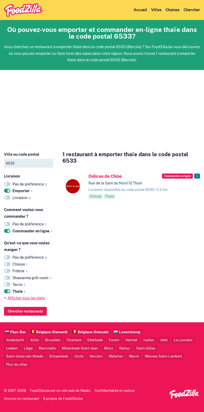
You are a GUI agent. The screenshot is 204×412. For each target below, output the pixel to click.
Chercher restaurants (25, 311)
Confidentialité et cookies (115, 391)
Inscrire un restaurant (21, 399)
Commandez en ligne (177, 176)
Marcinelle (47, 348)
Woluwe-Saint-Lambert (163, 356)
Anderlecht (15, 340)
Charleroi (74, 340)
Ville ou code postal (21, 154)
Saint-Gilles (145, 348)
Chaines (172, 10)
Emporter (22, 191)
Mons (108, 348)
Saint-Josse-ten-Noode (24, 356)
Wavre (134, 356)
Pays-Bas (18, 332)
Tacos (18, 284)
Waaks (85, 391)
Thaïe (18, 291)
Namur (124, 348)
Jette (164, 340)
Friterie (19, 271)
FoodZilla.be (40, 391)
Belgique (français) (93, 332)
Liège (28, 348)
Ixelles (148, 340)
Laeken (12, 348)
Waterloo (116, 356)
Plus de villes (16, 364)
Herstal (131, 340)
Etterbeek (95, 340)
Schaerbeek (58, 356)
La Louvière (183, 340)
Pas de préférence (29, 184)
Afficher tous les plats (26, 298)
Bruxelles (53, 340)
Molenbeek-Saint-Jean (80, 348)
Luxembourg (129, 332)
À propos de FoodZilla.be (63, 399)
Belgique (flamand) (51, 332)
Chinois (19, 264)
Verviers (96, 356)
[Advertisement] (102, 107)
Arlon (34, 340)
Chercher (192, 10)
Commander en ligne (32, 231)
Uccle (78, 356)
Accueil (140, 10)
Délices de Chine (105, 176)
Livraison (21, 198)
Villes (156, 10)
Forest (114, 340)
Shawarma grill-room (31, 278)
